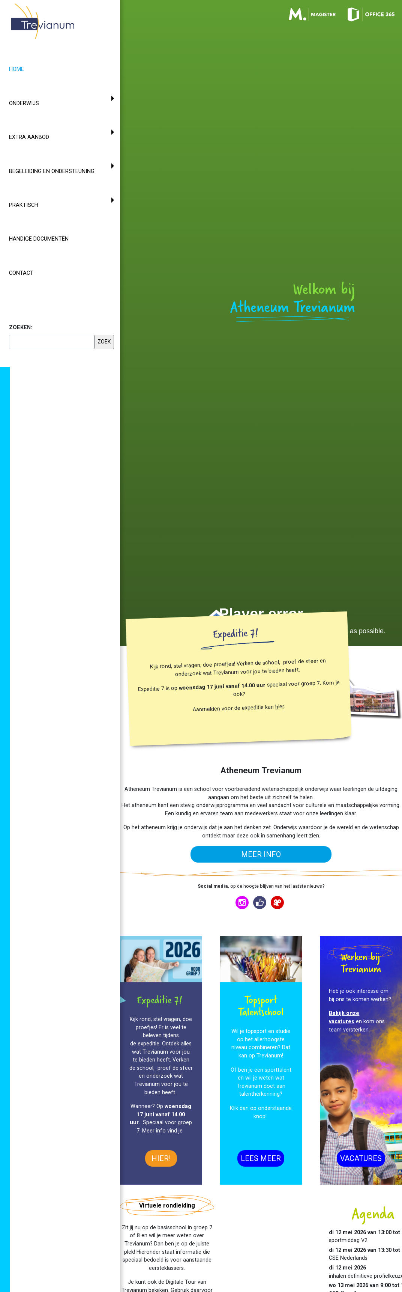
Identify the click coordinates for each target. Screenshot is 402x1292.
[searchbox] (51, 342)
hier (279, 706)
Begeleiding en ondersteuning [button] (51, 171)
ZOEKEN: (20, 327)
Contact (21, 273)
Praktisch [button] (23, 205)
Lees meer (261, 1158)
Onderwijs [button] (24, 103)
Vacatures (361, 1158)
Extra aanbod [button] (29, 137)
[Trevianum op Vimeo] (277, 902)
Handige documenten (39, 239)
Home (30, 68)
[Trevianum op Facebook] (259, 902)
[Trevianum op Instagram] (242, 902)
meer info (261, 854)
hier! (161, 1158)
